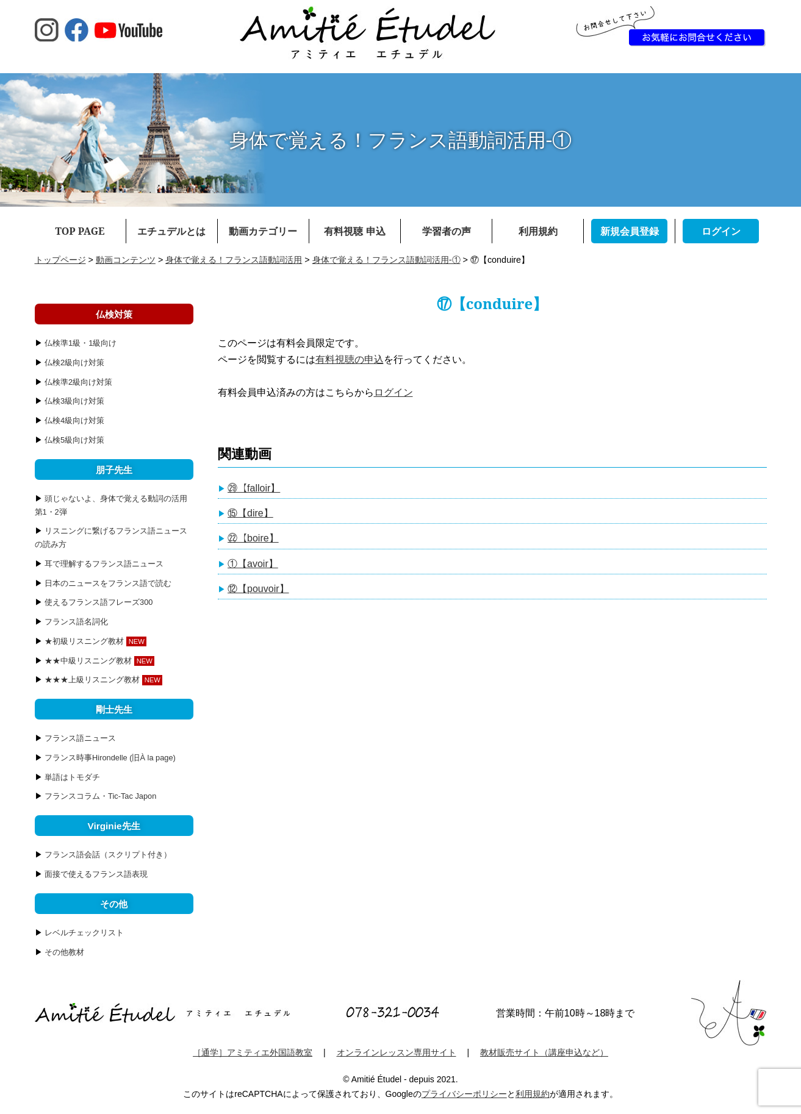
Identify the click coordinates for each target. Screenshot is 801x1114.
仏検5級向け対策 (74, 440)
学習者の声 (446, 231)
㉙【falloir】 (254, 488)
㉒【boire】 (253, 538)
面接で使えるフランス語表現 (96, 874)
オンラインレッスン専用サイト (396, 1052)
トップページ (60, 260)
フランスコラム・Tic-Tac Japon (100, 796)
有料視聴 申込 (354, 231)
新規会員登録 (629, 231)
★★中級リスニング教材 (88, 660)
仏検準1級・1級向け (81, 343)
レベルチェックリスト (84, 932)
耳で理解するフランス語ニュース (104, 563)
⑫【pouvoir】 (258, 589)
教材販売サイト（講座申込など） (544, 1052)
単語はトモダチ (72, 777)
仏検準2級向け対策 (78, 382)
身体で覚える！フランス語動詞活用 (233, 260)
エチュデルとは (171, 231)
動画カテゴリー (263, 231)
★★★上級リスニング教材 (92, 679)
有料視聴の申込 (349, 359)
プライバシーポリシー (464, 1094)
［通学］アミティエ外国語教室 (252, 1052)
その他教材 (64, 952)
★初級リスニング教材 (84, 641)
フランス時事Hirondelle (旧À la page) (110, 757)
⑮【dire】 (250, 513)
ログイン (721, 231)
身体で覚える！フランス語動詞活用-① (386, 260)
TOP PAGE (80, 231)
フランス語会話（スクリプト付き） (108, 854)
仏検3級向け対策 (74, 400)
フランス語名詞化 (76, 621)
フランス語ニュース (80, 738)
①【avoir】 (253, 564)
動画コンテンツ (126, 260)
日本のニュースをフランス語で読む (108, 583)
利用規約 (538, 231)
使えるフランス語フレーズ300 (99, 602)
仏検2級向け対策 (74, 362)
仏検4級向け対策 (74, 420)
